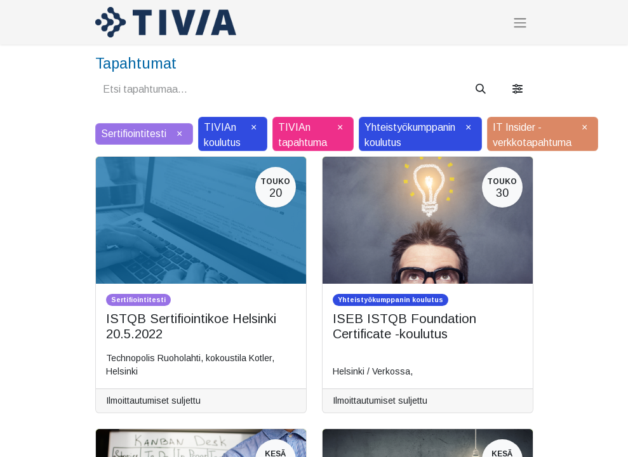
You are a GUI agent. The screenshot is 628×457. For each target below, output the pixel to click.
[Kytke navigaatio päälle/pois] (520, 22)
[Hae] (481, 89)
